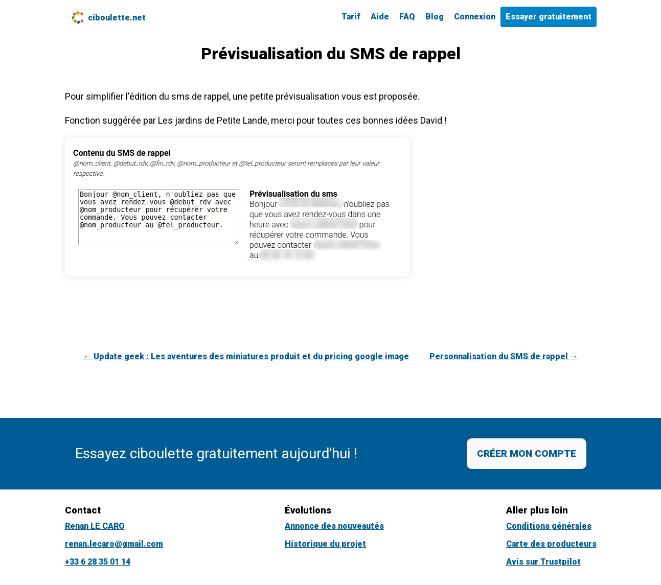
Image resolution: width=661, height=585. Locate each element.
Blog (434, 16)
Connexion (474, 16)
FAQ (407, 16)
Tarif (350, 16)
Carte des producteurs (551, 544)
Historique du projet (325, 544)
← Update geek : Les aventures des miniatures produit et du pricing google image (246, 356)
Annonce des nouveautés (334, 526)
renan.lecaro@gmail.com (114, 544)
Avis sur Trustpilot (543, 562)
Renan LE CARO (95, 526)
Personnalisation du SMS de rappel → (503, 356)
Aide (380, 16)
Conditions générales (548, 526)
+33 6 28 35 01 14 (97, 562)
